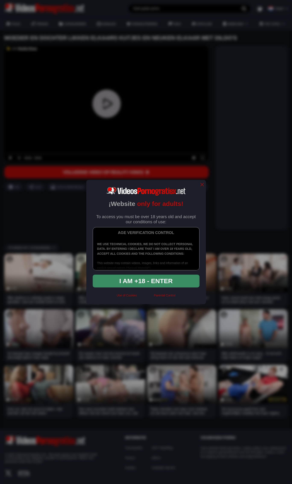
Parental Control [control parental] (164, 295)
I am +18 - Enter (146, 280)
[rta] (145, 297)
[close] (202, 185)
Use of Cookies (127, 295)
